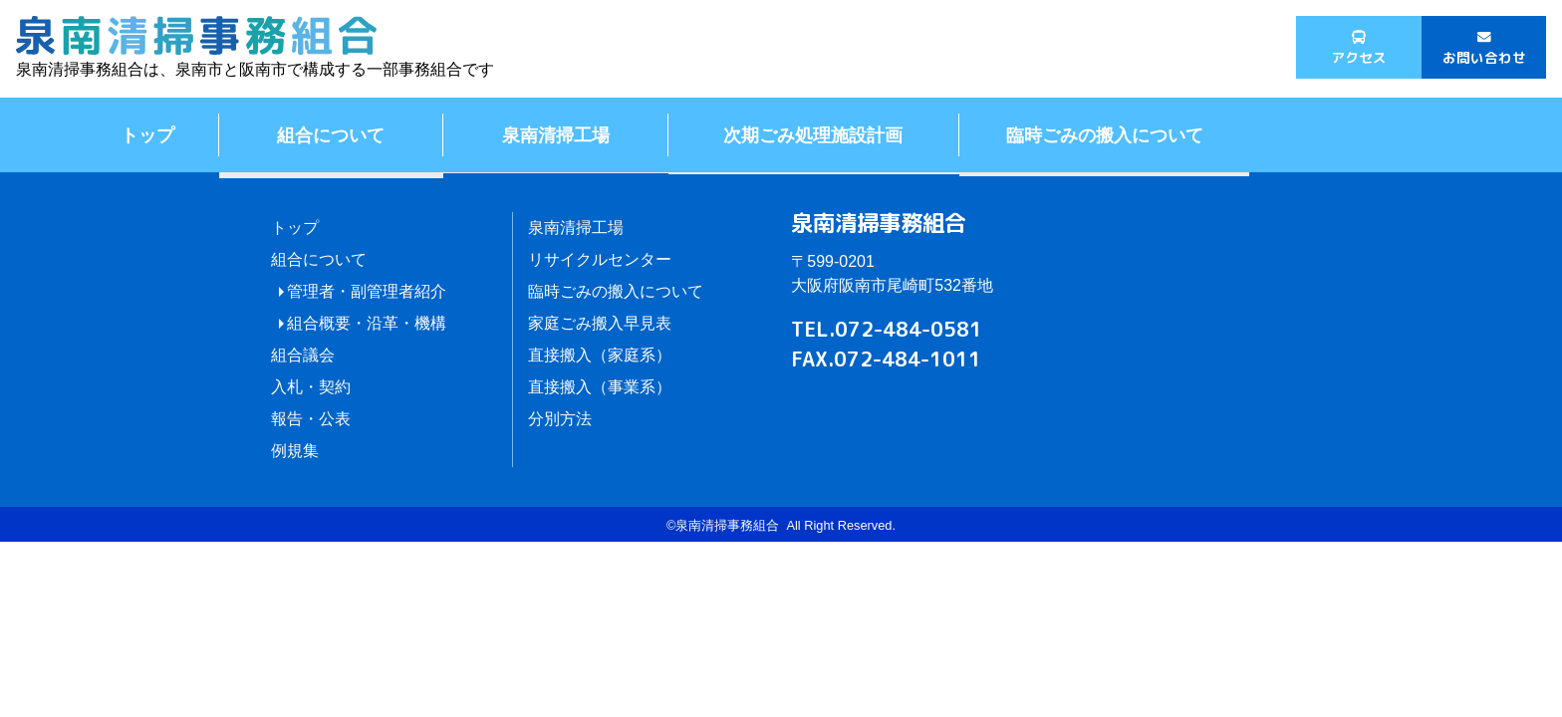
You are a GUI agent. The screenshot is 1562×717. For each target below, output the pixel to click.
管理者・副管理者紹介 (366, 291)
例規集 (295, 450)
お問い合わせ (1484, 57)
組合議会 (303, 355)
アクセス (1359, 57)
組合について (331, 134)
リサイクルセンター (599, 259)
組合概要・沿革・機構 (366, 323)
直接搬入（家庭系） (599, 355)
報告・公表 (311, 418)
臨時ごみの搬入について (1104, 134)
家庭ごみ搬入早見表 (599, 323)
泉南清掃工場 (556, 134)
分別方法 (560, 418)
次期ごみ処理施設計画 (813, 134)
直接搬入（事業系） (599, 386)
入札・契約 (311, 386)
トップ (147, 134)
